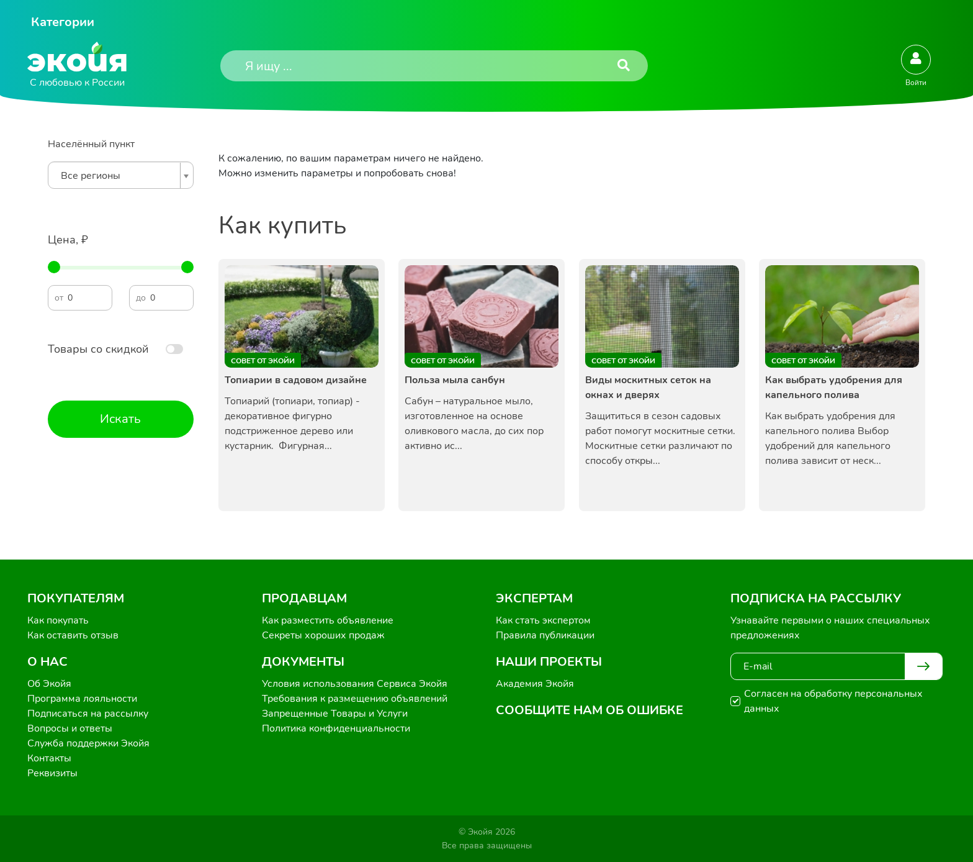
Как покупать (58, 620)
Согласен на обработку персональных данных (833, 701)
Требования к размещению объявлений (354, 698)
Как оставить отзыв (73, 635)
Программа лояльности (82, 698)
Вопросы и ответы (69, 728)
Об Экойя (49, 684)
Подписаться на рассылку (87, 713)
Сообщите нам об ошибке (589, 710)
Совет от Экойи (263, 361)
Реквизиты (52, 773)
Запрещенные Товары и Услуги (335, 713)
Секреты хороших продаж (323, 635)
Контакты (49, 758)
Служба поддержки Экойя (88, 743)
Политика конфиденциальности (336, 728)
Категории (62, 22)
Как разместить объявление (327, 620)
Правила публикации (545, 635)
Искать (120, 419)
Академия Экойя (535, 684)
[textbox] (117, 175)
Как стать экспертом (543, 620)
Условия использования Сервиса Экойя (354, 684)
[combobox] (121, 175)
